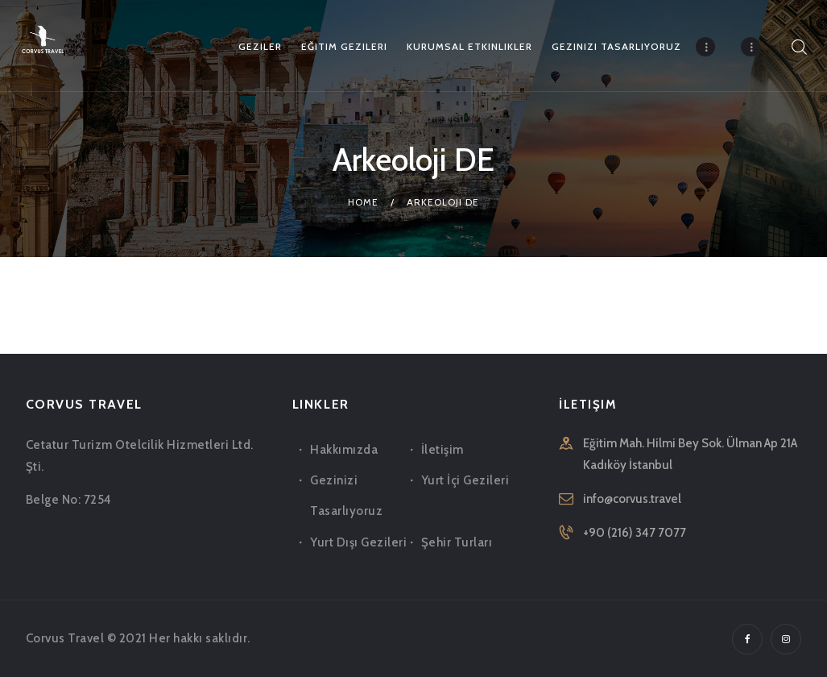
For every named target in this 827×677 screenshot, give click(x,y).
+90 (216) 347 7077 (634, 532)
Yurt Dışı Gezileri (358, 542)
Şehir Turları (457, 542)
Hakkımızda (344, 449)
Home (363, 202)
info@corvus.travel (632, 499)
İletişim (442, 449)
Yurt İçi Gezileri (465, 480)
